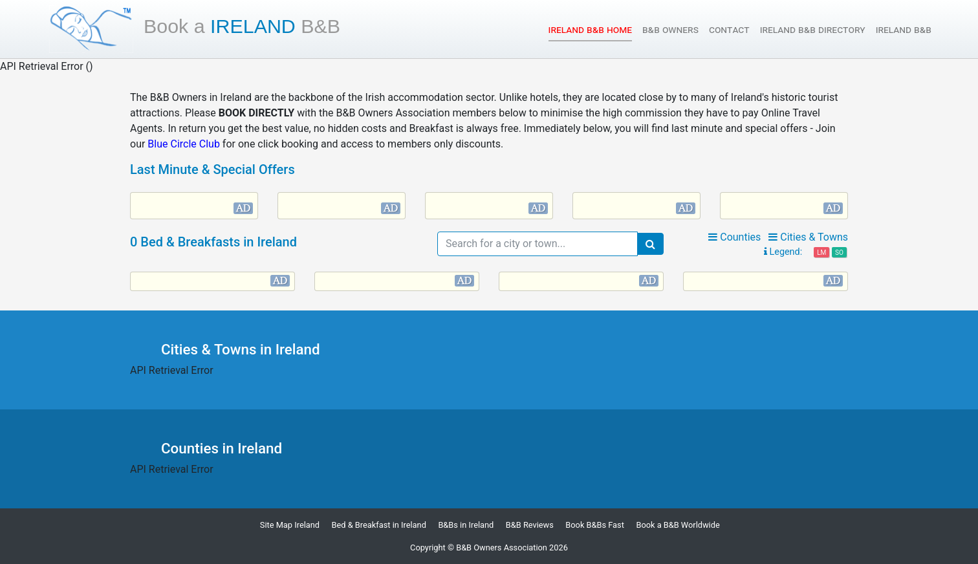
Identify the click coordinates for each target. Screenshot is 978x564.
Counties (734, 237)
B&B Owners (670, 29)
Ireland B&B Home (590, 29)
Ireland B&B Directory (812, 29)
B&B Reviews (530, 525)
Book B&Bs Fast (594, 525)
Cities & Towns (808, 237)
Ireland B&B (903, 29)
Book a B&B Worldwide (677, 525)
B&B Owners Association (501, 547)
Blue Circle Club (183, 144)
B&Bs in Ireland (466, 525)
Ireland (242, 26)
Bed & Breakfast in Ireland (379, 525)
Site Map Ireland (290, 525)
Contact (729, 29)
